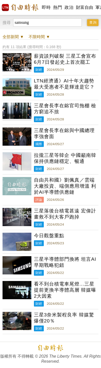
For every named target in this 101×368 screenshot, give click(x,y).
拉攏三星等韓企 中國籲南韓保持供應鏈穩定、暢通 (65, 158)
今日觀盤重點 (49, 235)
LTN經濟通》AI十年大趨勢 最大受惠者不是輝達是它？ (64, 84)
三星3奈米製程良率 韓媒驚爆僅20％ (64, 317)
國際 (38, 144)
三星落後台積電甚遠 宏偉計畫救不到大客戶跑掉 (65, 214)
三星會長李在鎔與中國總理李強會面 (64, 133)
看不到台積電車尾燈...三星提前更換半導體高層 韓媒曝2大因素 (65, 290)
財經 (38, 70)
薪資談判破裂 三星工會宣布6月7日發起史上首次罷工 (65, 59)
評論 (38, 200)
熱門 (57, 7)
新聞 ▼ (13, 37)
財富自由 (84, 7)
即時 (46, 7)
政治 (69, 7)
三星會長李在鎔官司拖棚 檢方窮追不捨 (65, 108)
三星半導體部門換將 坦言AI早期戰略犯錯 (65, 262)
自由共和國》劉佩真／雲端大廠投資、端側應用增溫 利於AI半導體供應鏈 (65, 186)
